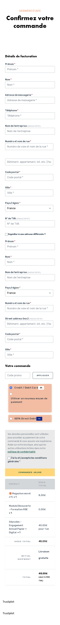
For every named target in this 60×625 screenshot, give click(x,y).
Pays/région (12, 203)
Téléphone (11, 110)
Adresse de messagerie (18, 95)
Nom (8, 79)
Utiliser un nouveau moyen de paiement (29, 400)
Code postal (12, 172)
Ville (8, 187)
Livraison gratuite (44, 554)
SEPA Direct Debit (28, 419)
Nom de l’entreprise (22, 126)
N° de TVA (17, 218)
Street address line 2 (23, 318)
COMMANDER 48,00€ (30, 472)
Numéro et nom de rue (18, 141)
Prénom (10, 64)
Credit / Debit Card (29, 388)
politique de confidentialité (21, 451)
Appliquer (43, 375)
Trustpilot (8, 601)
